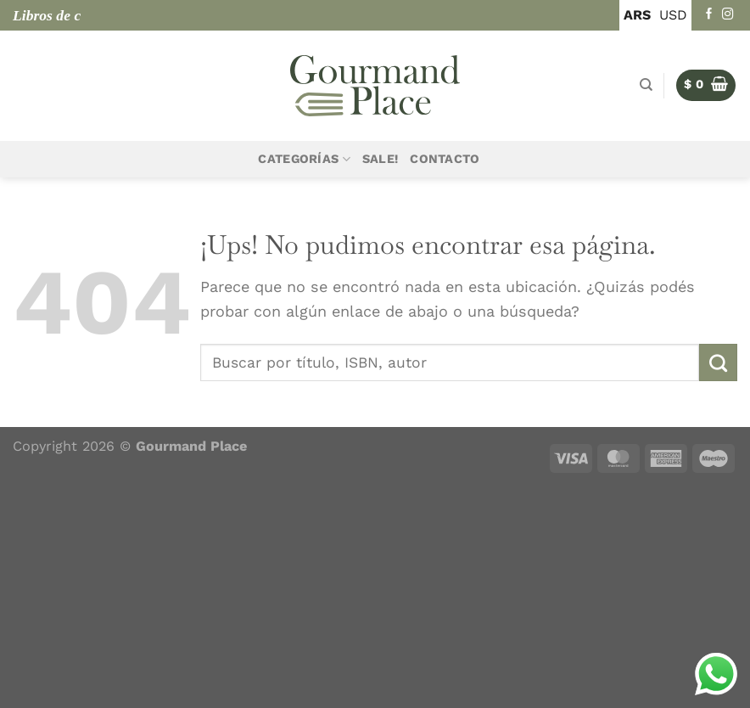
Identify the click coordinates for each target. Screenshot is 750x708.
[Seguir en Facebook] (709, 14)
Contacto (444, 159)
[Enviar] (718, 362)
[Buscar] (646, 85)
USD (673, 15)
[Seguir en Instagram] (728, 14)
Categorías (304, 159)
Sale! (380, 159)
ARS (637, 15)
